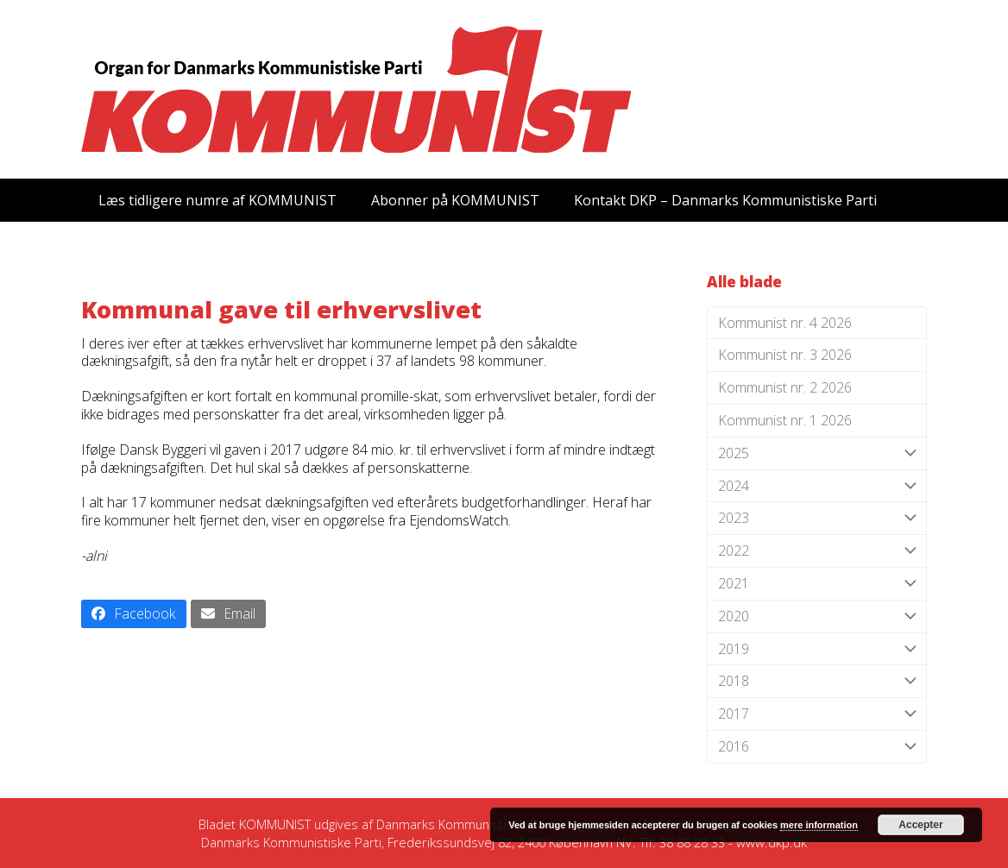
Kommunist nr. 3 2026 (785, 354)
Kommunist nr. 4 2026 (785, 322)
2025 (817, 453)
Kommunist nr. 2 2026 (785, 387)
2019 (817, 649)
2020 (817, 616)
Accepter (920, 825)
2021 (817, 584)
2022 (817, 551)
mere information (819, 825)
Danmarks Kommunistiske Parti (466, 824)
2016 (817, 747)
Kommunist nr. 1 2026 (785, 420)
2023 (817, 518)
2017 (817, 714)
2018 (817, 681)
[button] (133, 614)
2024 (817, 486)
